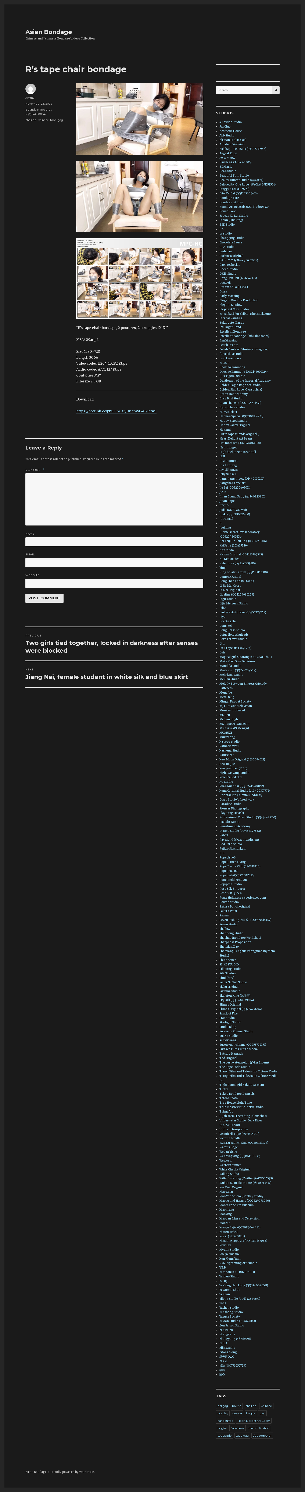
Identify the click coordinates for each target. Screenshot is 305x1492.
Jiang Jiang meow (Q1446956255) (241, 478)
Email (30, 554)
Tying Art (226, 1111)
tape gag (56, 120)
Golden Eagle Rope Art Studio (240, 385)
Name (30, 533)
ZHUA (223, 1343)
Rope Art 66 (227, 857)
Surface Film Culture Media (238, 1049)
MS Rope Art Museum (234, 724)
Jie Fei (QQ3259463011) (234, 487)
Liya (222, 617)
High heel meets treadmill (237, 452)
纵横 (222, 1370)
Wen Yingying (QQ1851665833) (239, 1156)
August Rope (228, 153)
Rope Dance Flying (232, 862)
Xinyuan (225, 1245)
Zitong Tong (228, 1352)
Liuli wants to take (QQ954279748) (242, 612)
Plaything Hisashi (231, 813)
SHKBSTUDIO (229, 964)
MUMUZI (225, 733)
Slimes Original (230, 1004)
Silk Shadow (227, 973)
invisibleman (228, 470)
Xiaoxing (225, 1214)
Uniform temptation (233, 1129)
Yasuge (224, 1281)
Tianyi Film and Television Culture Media (248, 1071)
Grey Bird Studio (230, 398)
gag (262, 1413)
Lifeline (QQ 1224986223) (236, 594)
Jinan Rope (227, 501)
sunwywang (228, 1040)
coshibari (225, 251)
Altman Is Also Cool (232, 140)
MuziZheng (227, 737)
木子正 (223, 1361)
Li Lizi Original (229, 590)
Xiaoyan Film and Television (239, 1218)
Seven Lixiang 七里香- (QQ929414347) (245, 920)
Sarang (224, 915)
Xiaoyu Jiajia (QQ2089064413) (239, 1227)
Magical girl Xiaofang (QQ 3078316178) (245, 657)
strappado (225, 1435)
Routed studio (229, 902)
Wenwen (225, 1160)
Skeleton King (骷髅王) (234, 995)
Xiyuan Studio (229, 1250)
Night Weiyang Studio (234, 773)
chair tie (30, 120)
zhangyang (227, 1334)
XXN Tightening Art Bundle (238, 1263)
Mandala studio (230, 666)
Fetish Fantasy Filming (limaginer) (243, 349)
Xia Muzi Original (231, 1187)
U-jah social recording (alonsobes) (243, 1116)
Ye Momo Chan (229, 1290)
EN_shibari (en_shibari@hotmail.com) (245, 314)
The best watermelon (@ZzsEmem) (244, 1062)
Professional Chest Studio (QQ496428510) (247, 817)
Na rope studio (229, 741)
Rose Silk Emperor (232, 889)
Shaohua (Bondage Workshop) (240, 938)
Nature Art (226, 755)
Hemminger (228, 447)
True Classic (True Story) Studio (241, 1107)
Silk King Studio (230, 969)
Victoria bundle (230, 1138)
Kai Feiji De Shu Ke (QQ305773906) (243, 541)
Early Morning (229, 296)
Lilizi (222, 608)
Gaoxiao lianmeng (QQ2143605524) (243, 372)
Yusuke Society (229, 1316)
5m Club (224, 126)
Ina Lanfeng (228, 465)
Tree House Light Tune (235, 1102)
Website (32, 575)
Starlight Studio (230, 1022)
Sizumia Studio (229, 991)
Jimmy (29, 97)
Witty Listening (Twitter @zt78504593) (246, 1178)
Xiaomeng (226, 1209)
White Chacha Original (234, 1169)
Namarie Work (229, 746)
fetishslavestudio (231, 354)
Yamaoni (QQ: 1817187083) (237, 1272)
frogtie (250, 1413)
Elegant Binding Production (238, 300)
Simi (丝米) (226, 978)
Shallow (224, 929)
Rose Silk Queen (230, 893)
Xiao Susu (226, 1192)
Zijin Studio (227, 1348)
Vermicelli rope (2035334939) (239, 1134)
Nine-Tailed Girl (230, 777)
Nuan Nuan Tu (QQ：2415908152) (241, 786)
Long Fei (225, 626)
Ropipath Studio (230, 884)
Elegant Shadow (230, 305)
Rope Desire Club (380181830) (239, 866)
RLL (222, 853)
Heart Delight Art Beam (235, 438)
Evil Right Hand (230, 327)
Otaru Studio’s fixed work (236, 799)
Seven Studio (228, 924)
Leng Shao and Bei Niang (236, 581)
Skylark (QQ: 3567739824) (236, 1000)
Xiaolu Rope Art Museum (236, 1205)
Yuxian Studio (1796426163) (237, 1321)
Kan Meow (226, 550)
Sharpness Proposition (235, 942)
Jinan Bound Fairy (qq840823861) (242, 496)
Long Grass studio (232, 630)
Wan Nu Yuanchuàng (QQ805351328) (243, 1143)
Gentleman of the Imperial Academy (245, 380)
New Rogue (227, 764)
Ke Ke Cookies (229, 559)
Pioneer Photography (234, 808)
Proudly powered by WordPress (72, 1472)
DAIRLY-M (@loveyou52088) (238, 260)
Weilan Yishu (228, 1151)
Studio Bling (227, 1027)
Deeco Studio (228, 269)
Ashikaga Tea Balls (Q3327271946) (242, 149)
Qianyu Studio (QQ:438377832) (240, 831)
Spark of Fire (228, 1013)
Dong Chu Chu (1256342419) (238, 278)
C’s (221, 229)
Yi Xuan (224, 1294)
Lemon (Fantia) (230, 577)
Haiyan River (228, 412)
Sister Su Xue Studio (233, 982)
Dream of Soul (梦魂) (233, 287)
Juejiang (225, 528)
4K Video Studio (230, 122)
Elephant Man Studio (234, 309)
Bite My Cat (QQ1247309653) (238, 193)
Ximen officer (229, 1232)
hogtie (222, 1428)
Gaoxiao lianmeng (232, 367)
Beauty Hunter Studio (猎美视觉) (241, 180)
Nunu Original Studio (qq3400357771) (244, 790)
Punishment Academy (235, 826)
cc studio (225, 233)
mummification (258, 1428)
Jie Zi (222, 492)
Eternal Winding (231, 318)
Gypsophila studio (232, 407)
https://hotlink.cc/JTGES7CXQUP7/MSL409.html (116, 411)
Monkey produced (232, 710)
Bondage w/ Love (231, 202)
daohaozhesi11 (229, 265)
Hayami (225, 429)
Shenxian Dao (229, 946)
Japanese (237, 1428)
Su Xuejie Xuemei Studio (236, 1031)
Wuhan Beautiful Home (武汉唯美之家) (245, 1183)
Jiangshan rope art (232, 483)
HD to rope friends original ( (239, 434)
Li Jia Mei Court (230, 585)
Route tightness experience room (242, 897)
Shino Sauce (227, 960)
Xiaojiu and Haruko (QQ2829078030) (244, 1201)
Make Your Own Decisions (237, 661)
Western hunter (230, 1165)
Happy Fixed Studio (233, 421)
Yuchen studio (229, 1307)
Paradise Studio (230, 804)
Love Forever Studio (233, 639)
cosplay (223, 1413)
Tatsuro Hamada (231, 1053)
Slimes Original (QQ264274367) (240, 1009)
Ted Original (228, 1058)
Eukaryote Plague (231, 323)
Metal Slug (226, 697)
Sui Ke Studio (228, 1036)
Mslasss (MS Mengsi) (234, 728)
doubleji (225, 282)
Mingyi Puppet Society (235, 701)
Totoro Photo (228, 1098)
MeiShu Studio (229, 679)
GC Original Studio (232, 376)
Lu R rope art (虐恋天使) (235, 648)
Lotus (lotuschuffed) (233, 634)
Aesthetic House (230, 131)
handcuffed (225, 1420)
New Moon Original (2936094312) (242, 759)
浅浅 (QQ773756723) (232, 1365)
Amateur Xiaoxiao (231, 144)
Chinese (43, 120)
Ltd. (222, 643)
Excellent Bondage (232, 331)
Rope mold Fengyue (233, 880)
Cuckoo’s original (231, 256)
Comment (35, 469)
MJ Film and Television (235, 706)
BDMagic (225, 167)
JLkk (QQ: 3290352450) (234, 514)
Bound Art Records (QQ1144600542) (244, 207)
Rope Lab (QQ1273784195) (236, 875)
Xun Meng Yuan (230, 1258)
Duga (223, 291)
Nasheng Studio (230, 750)
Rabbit (223, 835)
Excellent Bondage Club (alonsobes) (244, 336)
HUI (222, 456)
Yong (222, 1303)
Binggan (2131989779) (234, 189)
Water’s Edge (228, 1147)
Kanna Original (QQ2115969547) (241, 554)
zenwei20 (226, 1330)
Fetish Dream (228, 345)
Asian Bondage (48, 31)
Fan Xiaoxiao (228, 340)
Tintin (223, 1089)
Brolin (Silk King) (231, 220)
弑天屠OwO (226, 1357)
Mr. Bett (224, 715)
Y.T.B (222, 1267)
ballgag (223, 1406)
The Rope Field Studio (234, 1067)
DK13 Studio (227, 273)
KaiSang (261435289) (233, 545)
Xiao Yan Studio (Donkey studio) (241, 1196)
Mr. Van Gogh (228, 719)
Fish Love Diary (230, 358)
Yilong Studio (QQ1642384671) (239, 1299)
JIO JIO (224, 505)
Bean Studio (227, 171)
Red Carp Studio (230, 844)
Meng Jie (225, 692)
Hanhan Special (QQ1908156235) (241, 416)
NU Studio (226, 782)
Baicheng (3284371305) (235, 162)
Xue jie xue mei (230, 1254)
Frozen (224, 363)
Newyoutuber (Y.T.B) (233, 768)
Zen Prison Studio (231, 1325)
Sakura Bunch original (234, 906)
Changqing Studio (231, 238)
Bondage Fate (229, 198)
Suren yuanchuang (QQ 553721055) (242, 1045)
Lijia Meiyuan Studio (233, 603)
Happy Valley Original (234, 425)
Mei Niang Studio (231, 675)
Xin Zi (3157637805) (232, 1236)
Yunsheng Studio (231, 1312)
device (237, 1413)
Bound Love (227, 211)
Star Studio (227, 1018)
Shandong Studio (231, 933)
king (222, 568)
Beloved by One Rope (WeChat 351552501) (247, 184)
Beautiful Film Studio (234, 175)
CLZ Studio (226, 247)
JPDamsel (226, 519)
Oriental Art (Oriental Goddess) (240, 795)
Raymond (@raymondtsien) (239, 840)
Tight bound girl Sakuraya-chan (241, 1085)
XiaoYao (224, 1223)
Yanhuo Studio (229, 1276)
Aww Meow (227, 158)
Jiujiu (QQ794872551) (233, 510)
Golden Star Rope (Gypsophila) (240, 389)
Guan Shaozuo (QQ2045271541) (240, 403)
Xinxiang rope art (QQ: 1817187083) (243, 1241)
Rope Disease (228, 871)
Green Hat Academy (233, 394)
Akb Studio (226, 135)
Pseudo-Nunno (229, 822)
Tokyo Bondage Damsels (237, 1094)
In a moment (228, 461)
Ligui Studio (227, 599)
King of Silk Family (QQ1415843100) (243, 572)
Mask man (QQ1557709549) (237, 670)
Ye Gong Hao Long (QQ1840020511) (243, 1285)
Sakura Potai (228, 911)
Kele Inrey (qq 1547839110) (237, 563)
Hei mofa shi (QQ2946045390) (240, 443)
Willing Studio (229, 1174)
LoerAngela (227, 621)
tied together (262, 1435)
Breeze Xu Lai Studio (233, 216)
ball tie (236, 1406)
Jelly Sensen (228, 474)
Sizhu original (228, 987)
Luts (222, 652)
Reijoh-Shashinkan (232, 848)
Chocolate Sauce (230, 242)
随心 (222, 1374)
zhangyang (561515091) (235, 1339)
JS (220, 523)
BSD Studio (227, 224)
